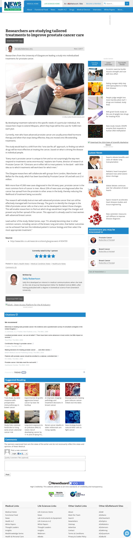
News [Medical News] (7, 524)
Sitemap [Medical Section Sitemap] (71, 530)
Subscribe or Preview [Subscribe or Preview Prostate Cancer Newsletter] (106, 306)
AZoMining (103, 537)
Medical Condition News (40, 264)
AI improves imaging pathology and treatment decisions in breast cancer (54, 408)
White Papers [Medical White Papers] (10, 530)
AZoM (101, 518)
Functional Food (11, 521)
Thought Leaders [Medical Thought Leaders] (12, 533)
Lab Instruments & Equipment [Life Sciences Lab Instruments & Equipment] (50, 524)
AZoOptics (103, 527)
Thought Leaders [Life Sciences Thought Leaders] (44, 533)
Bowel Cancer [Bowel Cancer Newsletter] (104, 315)
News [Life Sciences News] (40, 521)
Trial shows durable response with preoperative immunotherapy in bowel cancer (12, 409)
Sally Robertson (31, 278)
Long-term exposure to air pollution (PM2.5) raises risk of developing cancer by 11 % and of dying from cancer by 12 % (34, 437)
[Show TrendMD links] (84, 378)
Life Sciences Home (52, 4)
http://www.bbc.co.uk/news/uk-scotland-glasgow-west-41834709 (38, 241)
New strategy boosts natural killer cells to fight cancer (73, 433)
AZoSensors (103, 533)
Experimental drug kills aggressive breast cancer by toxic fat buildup (34, 408)
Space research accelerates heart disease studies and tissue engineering (117, 268)
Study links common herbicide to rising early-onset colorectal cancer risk (12, 435)
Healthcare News (59, 264)
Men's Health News (21, 264)
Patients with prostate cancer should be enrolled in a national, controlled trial (32, 362)
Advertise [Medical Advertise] (72, 533)
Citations (11, 321)
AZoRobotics (104, 530)
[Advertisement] (45, 308)
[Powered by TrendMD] (15, 378)
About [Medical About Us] (70, 518)
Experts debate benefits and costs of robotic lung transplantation (117, 225)
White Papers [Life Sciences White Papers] (43, 530)
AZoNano (102, 521)
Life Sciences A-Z (44, 527)
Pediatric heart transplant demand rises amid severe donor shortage (116, 239)
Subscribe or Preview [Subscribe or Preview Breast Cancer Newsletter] (106, 329)
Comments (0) (11, 267)
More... (121, 9)
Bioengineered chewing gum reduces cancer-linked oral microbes (74, 406)
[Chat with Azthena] (127, 533)
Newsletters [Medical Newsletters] (73, 527)
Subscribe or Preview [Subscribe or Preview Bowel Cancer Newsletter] (106, 318)
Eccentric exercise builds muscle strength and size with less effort (116, 71)
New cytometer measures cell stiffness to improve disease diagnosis (116, 282)
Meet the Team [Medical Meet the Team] (74, 521)
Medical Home (32, 4)
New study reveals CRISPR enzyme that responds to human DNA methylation (116, 128)
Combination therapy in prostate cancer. (19, 350)
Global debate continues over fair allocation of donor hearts (117, 254)
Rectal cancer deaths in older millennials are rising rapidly (54, 433)
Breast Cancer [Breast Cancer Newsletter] (104, 327)
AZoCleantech (104, 524)
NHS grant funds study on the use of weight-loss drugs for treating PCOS (117, 114)
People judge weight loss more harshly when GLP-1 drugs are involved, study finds (116, 101)
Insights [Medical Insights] (8, 537)
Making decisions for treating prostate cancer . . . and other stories (28, 356)
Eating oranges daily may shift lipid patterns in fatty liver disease (116, 85)
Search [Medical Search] (71, 524)
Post (7, 481)
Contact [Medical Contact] (71, 537)
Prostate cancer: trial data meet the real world (21, 369)
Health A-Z (9, 527)
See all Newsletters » (97, 338)
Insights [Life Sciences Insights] (41, 537)
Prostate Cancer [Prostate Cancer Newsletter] (105, 304)
